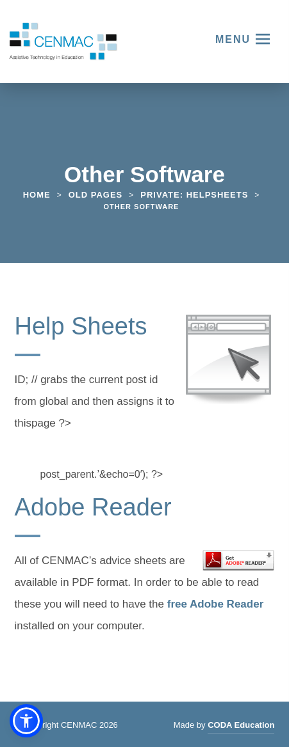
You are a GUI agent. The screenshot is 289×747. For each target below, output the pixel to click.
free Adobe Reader (215, 605)
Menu (233, 39)
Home (37, 195)
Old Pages (96, 195)
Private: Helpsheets (194, 195)
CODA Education (241, 727)
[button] (26, 720)
